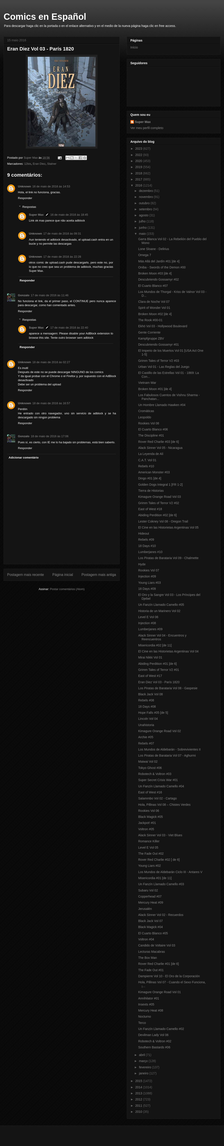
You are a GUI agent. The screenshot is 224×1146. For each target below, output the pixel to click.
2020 (139, 161)
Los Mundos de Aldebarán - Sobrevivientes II (169, 749)
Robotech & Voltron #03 (154, 774)
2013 (139, 1093)
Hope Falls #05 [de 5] (153, 712)
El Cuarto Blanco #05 (153, 933)
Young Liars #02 (149, 865)
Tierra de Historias (151, 490)
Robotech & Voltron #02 (154, 1041)
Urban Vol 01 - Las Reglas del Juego (163, 367)
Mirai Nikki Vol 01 (150, 657)
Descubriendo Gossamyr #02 (158, 279)
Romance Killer (148, 841)
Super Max (36, 214)
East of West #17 (150, 676)
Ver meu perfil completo (146, 128)
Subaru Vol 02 (148, 890)
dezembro (146, 191)
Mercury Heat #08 (150, 1010)
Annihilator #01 (148, 998)
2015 (139, 1081)
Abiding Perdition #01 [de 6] (157, 663)
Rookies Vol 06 (148, 810)
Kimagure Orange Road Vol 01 (159, 992)
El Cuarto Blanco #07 (153, 286)
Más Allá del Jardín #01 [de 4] (158, 261)
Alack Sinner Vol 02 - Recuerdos (160, 915)
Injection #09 (147, 576)
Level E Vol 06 (148, 617)
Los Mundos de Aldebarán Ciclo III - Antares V (170, 872)
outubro (144, 203)
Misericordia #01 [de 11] (155, 878)
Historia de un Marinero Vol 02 (159, 611)
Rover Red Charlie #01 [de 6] (158, 964)
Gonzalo (23, 295)
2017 (139, 179)
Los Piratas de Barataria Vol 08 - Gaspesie (168, 688)
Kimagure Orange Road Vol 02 (159, 731)
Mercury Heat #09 (150, 902)
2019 (139, 167)
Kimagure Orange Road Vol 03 (159, 496)
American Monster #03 (154, 472)
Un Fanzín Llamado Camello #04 (161, 786)
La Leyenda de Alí (150, 454)
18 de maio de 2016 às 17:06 (49, 436)
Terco (142, 1023)
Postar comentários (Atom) (67, 589)
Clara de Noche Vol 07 (154, 301)
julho (142, 221)
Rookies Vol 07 (148, 570)
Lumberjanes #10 (150, 552)
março (144, 1061)
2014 (139, 1087)
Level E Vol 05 (148, 847)
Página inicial (62, 575)
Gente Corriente (149, 332)
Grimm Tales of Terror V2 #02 (158, 503)
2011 (139, 1105)
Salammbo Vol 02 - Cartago (157, 798)
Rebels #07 (146, 743)
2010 (139, 1111)
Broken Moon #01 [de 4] (155, 389)
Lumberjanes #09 (150, 629)
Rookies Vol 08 (148, 423)
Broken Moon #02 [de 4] (155, 314)
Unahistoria (146, 725)
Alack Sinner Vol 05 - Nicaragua (160, 448)
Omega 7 (144, 255)
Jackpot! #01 (147, 823)
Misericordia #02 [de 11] (155, 645)
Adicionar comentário (24, 457)
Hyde (142, 564)
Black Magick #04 (150, 927)
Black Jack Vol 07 (150, 921)
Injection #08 (147, 623)
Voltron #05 (146, 829)
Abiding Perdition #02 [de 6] (157, 515)
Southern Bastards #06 (154, 1047)
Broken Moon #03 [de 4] (155, 273)
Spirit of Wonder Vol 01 (154, 308)
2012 (139, 1099)
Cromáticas (146, 411)
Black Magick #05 (150, 817)
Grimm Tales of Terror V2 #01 (158, 670)
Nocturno (144, 1016)
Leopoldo (144, 417)
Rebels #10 (146, 466)
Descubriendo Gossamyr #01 (158, 344)
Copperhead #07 (150, 896)
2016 (139, 185)
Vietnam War (147, 382)
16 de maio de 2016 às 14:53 (51, 186)
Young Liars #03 (149, 582)
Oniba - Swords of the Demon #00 (162, 267)
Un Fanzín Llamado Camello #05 (161, 604)
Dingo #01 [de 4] (149, 478)
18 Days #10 (147, 546)
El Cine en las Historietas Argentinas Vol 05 (168, 527)
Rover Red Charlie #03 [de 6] (158, 441)
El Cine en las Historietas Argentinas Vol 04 (168, 651)
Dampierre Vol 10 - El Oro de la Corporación (169, 976)
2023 (139, 148)
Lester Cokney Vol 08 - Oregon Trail (163, 521)
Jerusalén (145, 909)
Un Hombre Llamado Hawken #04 (161, 405)
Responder (25, 198)
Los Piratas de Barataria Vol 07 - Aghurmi (167, 755)
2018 (139, 173)
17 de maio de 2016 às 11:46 (49, 295)
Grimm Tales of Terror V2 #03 (158, 360)
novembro (146, 197)
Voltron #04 (146, 939)
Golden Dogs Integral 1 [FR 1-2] (160, 484)
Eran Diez (39, 163)
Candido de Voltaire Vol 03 (156, 945)
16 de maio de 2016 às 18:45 (69, 214)
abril (142, 1055)
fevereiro (145, 1067)
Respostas (29, 207)
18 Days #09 (147, 589)
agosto (144, 215)
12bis (27, 163)
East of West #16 (150, 792)
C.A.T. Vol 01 (147, 460)
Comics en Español (45, 17)
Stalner (51, 163)
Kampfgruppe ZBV (151, 338)
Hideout (143, 533)
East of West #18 (150, 509)
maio (142, 233)
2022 (139, 155)
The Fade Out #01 (151, 970)
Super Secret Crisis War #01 (158, 780)
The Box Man (147, 957)
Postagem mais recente (25, 575)
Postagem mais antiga (99, 575)
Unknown (24, 186)
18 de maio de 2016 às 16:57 (51, 403)
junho (143, 227)
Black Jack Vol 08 (150, 694)
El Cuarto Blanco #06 (153, 429)
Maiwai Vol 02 (147, 761)
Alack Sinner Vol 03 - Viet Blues (160, 835)
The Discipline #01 (151, 435)
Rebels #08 (146, 700)
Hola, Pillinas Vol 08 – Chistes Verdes (164, 804)
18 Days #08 (147, 706)
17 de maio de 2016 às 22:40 (69, 327)
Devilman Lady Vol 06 (153, 1035)
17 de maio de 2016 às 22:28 (62, 256)
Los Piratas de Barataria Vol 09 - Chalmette (168, 558)
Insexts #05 (146, 1004)
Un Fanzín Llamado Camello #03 (161, 884)
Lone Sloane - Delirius (153, 249)
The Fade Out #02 (151, 853)
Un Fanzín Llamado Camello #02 (161, 1029)
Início (134, 47)
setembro (146, 209)
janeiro (144, 1073)
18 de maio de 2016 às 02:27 (51, 362)
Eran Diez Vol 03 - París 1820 (158, 682)
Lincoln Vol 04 (148, 718)
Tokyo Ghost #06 (150, 768)
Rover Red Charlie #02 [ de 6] (159, 859)
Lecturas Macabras (151, 951)
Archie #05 (145, 737)
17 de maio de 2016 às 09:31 (62, 233)
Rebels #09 (146, 539)
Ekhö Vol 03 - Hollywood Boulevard (162, 326)
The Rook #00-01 (150, 320)
